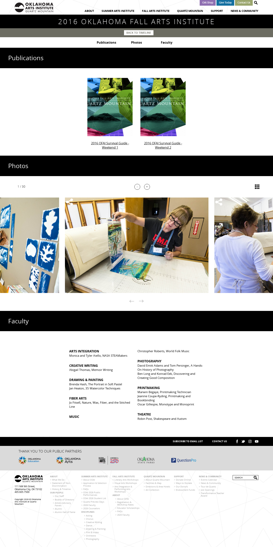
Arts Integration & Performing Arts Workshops (123, 490)
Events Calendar (209, 480)
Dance (89, 526)
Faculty (166, 43)
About (89, 11)
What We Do (58, 480)
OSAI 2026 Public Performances (91, 494)
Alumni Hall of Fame (65, 512)
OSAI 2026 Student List (94, 499)
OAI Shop (207, 2)
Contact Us (244, 2)
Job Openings (207, 490)
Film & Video (92, 532)
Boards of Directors (64, 500)
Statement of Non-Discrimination (61, 485)
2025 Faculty (123, 515)
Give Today (225, 2)
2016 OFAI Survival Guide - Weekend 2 (163, 146)
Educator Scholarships (128, 508)
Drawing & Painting (95, 529)
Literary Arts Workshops (126, 480)
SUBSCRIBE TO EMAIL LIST (188, 442)
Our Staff (59, 496)
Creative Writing (94, 522)
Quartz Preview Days (93, 502)
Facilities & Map (153, 483)
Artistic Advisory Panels (63, 504)
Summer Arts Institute (118, 11)
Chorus (89, 519)
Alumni (58, 509)
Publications (106, 43)
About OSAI (89, 480)
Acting (89, 516)
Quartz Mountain (190, 11)
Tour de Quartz (208, 487)
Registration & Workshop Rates (125, 504)
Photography (92, 539)
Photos (136, 43)
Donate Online (183, 480)
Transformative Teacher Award (212, 495)
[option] (136, 246)
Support (217, 11)
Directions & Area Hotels (158, 487)
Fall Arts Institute (155, 11)
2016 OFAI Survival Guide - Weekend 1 (110, 146)
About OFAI (123, 499)
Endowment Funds (185, 490)
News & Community (244, 11)
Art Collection (152, 490)
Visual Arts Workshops (125, 483)
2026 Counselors (91, 508)
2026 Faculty (89, 505)
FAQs (86, 489)
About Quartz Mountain (158, 480)
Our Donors (182, 487)
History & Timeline (61, 489)
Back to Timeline (138, 32)
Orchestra (91, 536)
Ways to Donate (184, 483)
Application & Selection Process (95, 485)
